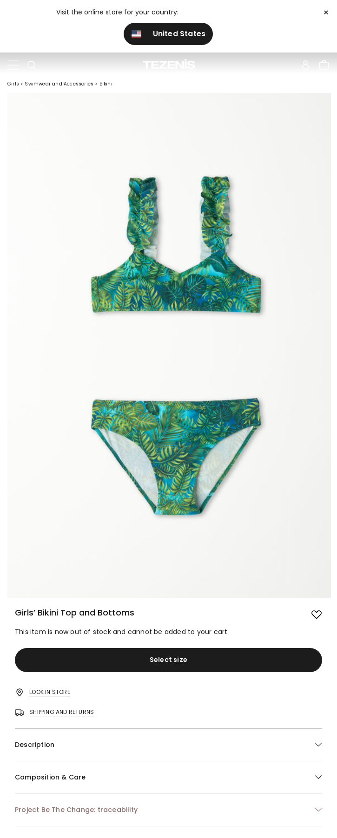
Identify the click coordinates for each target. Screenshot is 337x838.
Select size (168, 659)
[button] (168, 745)
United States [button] (169, 33)
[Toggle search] (31, 65)
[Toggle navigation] (13, 65)
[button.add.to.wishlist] (316, 613)
